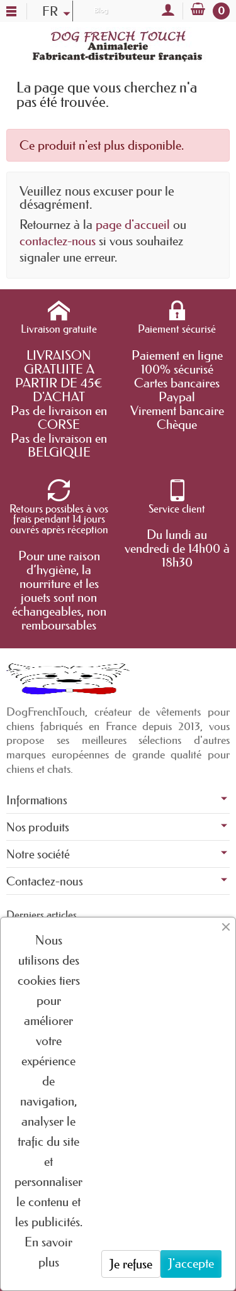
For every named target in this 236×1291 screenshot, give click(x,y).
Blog (101, 10)
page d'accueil (133, 224)
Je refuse (131, 1264)
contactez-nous (58, 240)
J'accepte (191, 1263)
